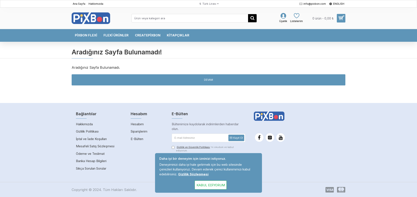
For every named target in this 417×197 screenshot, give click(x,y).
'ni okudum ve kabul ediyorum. (203, 148)
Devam (208, 79)
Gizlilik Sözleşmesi (193, 174)
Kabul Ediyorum (211, 185)
